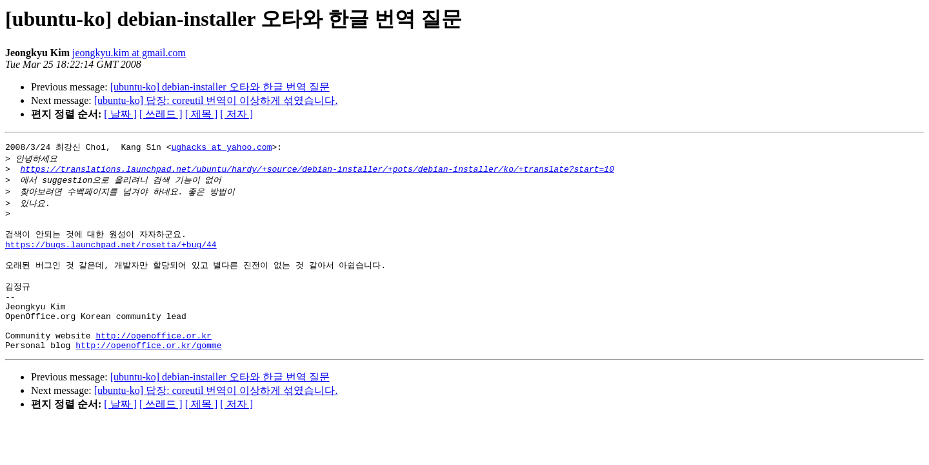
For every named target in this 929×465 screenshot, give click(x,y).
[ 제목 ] (201, 113)
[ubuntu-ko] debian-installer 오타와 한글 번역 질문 (220, 86)
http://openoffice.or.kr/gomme (148, 373)
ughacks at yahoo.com (221, 147)
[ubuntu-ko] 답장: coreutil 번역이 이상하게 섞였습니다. (216, 100)
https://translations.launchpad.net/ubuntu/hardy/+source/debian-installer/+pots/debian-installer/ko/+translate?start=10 (317, 172)
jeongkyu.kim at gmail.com (129, 52)
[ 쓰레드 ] (161, 113)
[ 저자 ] (236, 113)
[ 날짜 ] (120, 113)
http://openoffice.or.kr (153, 361)
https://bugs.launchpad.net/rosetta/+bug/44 (111, 256)
